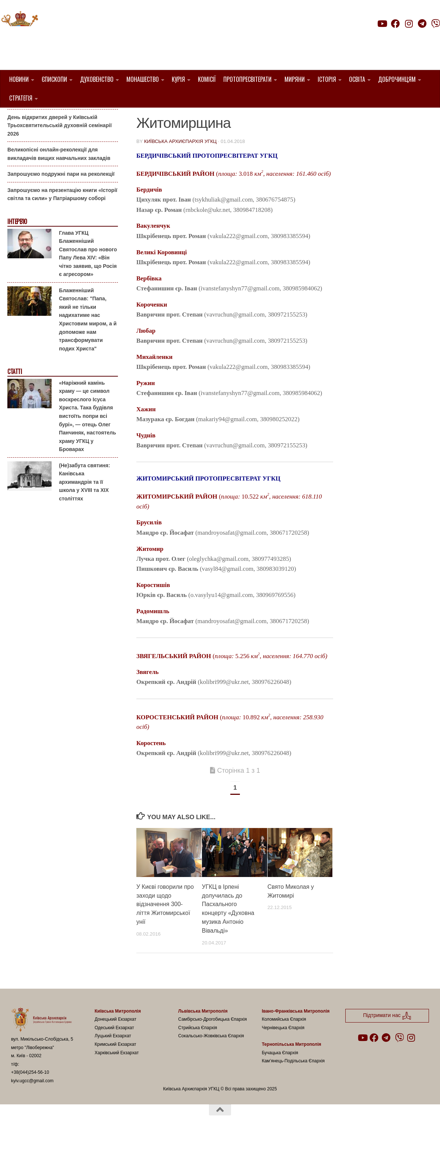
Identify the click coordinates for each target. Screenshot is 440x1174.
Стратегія (20, 98)
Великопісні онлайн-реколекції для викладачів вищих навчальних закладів (58, 191)
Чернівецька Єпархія (283, 1065)
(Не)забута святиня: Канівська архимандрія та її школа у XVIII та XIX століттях (84, 519)
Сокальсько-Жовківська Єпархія (211, 1073)
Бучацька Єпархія (280, 1090)
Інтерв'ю (17, 259)
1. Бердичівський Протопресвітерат (192, 118)
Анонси (16, 119)
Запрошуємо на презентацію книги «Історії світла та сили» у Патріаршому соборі (62, 232)
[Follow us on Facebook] (395, 23)
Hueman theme (98, 1158)
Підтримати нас (388, 38)
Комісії (207, 79)
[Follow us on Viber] (435, 23)
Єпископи (54, 79)
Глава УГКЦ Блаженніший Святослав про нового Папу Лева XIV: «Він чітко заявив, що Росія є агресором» (88, 291)
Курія (178, 79)
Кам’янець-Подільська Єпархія (293, 1098)
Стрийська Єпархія (197, 1065)
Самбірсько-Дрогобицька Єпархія (212, 1056)
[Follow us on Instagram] (408, 23)
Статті (14, 409)
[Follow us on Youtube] (381, 23)
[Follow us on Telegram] (422, 23)
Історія (327, 79)
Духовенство (97, 79)
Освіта (357, 79)
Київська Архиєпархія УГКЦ (180, 179)
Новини (19, 79)
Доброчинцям (397, 79)
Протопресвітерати (247, 79)
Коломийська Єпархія (284, 1056)
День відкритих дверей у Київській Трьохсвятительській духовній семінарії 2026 (59, 162)
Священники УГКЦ (227, 127)
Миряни (294, 79)
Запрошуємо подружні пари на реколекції (61, 211)
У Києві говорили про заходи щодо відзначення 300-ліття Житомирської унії (165, 941)
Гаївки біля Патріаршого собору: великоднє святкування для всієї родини (60, 134)
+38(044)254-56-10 (30, 1109)
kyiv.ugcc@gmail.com (32, 1118)
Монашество (142, 79)
